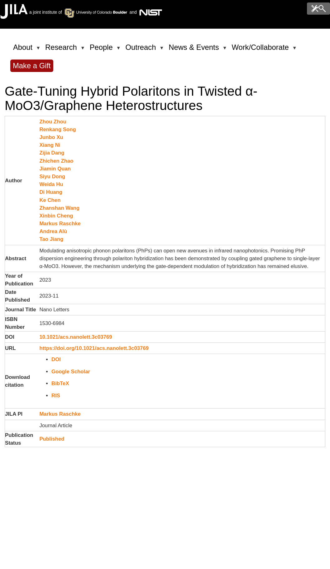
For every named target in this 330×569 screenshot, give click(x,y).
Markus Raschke (59, 224)
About (24, 50)
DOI (56, 359)
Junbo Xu (51, 137)
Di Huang (50, 192)
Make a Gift (32, 65)
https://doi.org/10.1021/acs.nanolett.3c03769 (94, 348)
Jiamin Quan (55, 169)
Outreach (142, 50)
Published (51, 439)
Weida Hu (51, 184)
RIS (55, 396)
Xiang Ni (49, 145)
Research (62, 50)
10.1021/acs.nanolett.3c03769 (75, 337)
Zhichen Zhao (56, 161)
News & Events (194, 50)
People (102, 50)
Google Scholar (70, 372)
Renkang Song (57, 129)
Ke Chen (49, 200)
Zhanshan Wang (59, 208)
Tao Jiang (51, 239)
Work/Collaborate (261, 50)
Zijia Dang (51, 153)
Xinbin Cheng (56, 216)
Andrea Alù (53, 231)
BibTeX (60, 383)
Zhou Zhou (52, 122)
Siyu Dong (52, 176)
